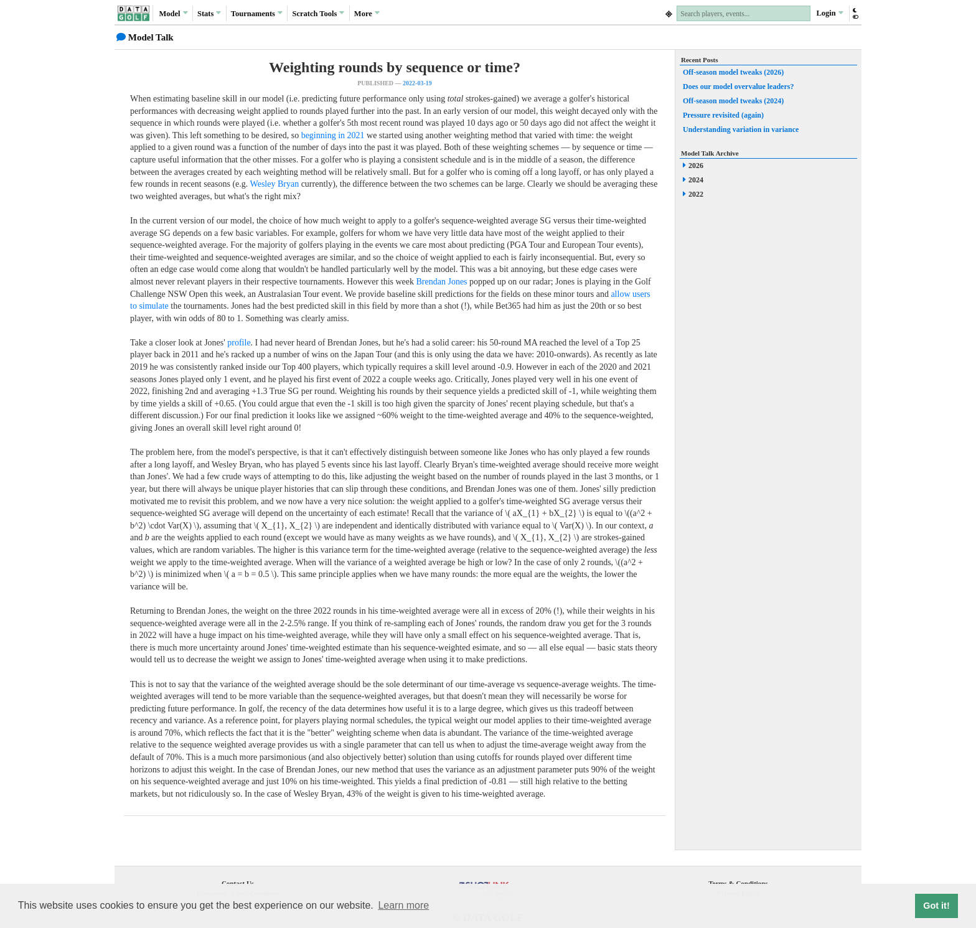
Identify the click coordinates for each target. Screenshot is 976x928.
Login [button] (829, 13)
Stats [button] (209, 13)
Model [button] (173, 13)
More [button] (367, 13)
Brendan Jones (441, 281)
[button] (855, 13)
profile (238, 342)
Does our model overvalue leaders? (738, 86)
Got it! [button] (936, 906)
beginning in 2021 (333, 135)
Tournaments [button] (257, 13)
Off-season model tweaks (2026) (733, 72)
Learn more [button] (403, 905)
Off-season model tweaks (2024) (733, 100)
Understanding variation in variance (741, 129)
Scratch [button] (318, 14)
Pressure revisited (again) (723, 115)
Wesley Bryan (274, 184)
